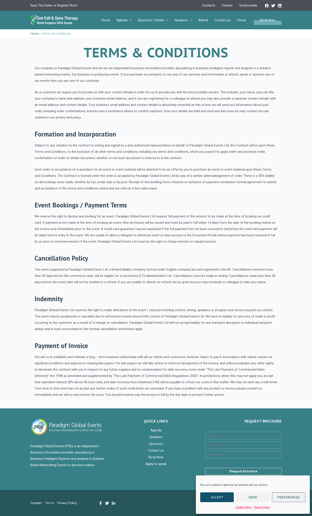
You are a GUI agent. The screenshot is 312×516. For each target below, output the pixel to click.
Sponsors (156, 444)
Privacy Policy (262, 507)
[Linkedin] (280, 6)
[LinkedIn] (113, 503)
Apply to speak (155, 464)
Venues (227, 5)
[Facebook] (267, 6)
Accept (217, 497)
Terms (49, 503)
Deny (253, 497)
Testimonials (248, 5)
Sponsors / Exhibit (153, 20)
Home (105, 20)
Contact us (222, 20)
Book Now (156, 457)
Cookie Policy (244, 507)
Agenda (124, 20)
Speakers (183, 20)
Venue (241, 20)
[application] (129, 20)
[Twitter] (273, 6)
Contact (36, 503)
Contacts (208, 5)
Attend (203, 20)
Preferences (288, 497)
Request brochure (243, 471)
